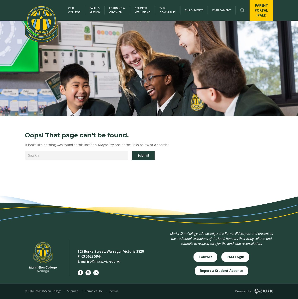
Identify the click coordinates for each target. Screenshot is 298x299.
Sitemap (72, 291)
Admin (113, 291)
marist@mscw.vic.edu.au (100, 261)
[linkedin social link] (96, 272)
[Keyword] (76, 155)
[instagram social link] (88, 272)
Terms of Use (94, 291)
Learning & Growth (117, 10)
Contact (205, 257)
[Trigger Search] (242, 10)
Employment (221, 10)
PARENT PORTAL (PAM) (261, 10)
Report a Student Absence (221, 270)
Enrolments (194, 10)
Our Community (168, 10)
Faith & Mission (95, 10)
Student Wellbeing (142, 10)
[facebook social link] (80, 272)
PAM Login (235, 257)
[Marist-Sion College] (41, 24)
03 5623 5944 (91, 256)
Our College (74, 10)
